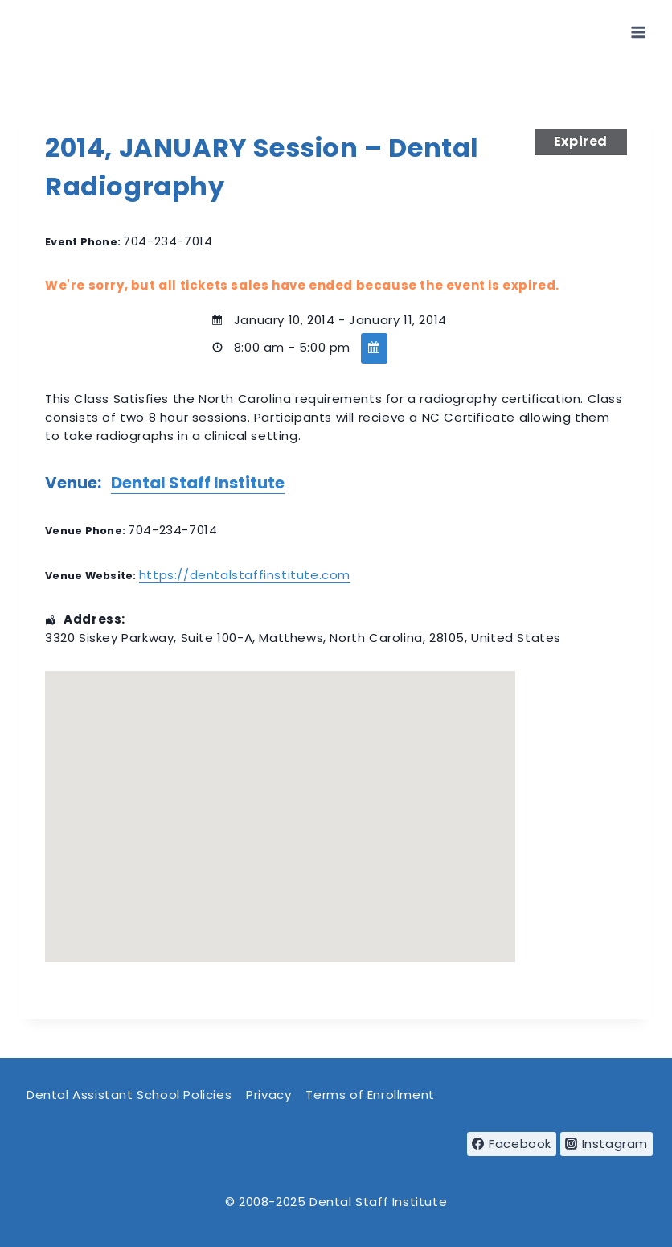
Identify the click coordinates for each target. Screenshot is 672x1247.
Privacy (268, 1094)
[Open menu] (638, 31)
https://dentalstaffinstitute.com (244, 574)
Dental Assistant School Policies (129, 1094)
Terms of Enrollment (369, 1094)
